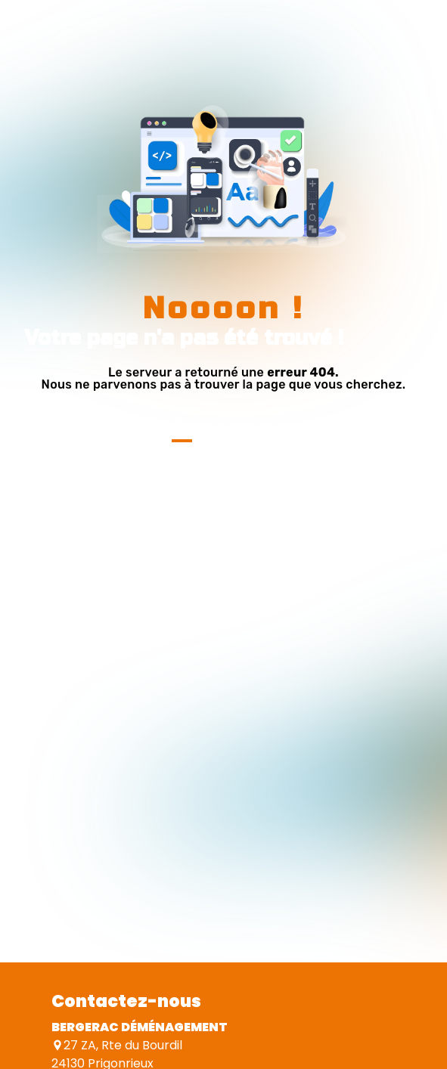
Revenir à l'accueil (223, 424)
